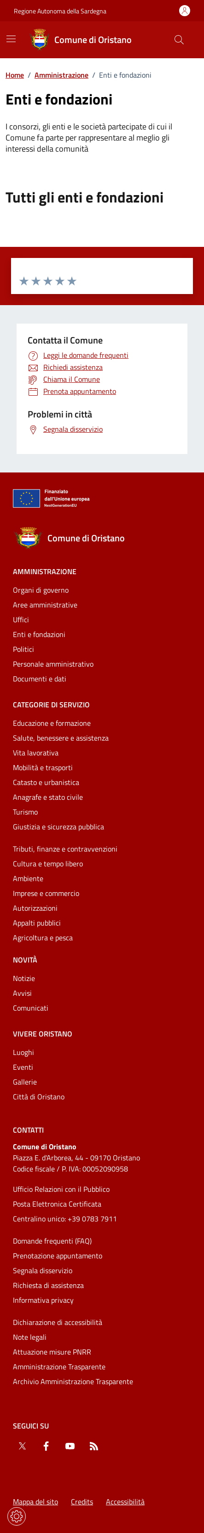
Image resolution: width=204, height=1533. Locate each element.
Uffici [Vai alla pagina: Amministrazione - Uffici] (21, 619)
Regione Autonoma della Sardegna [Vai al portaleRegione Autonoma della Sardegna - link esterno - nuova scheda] (60, 11)
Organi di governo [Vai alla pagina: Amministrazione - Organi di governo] (41, 589)
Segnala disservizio (42, 1270)
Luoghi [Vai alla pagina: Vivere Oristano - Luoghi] (23, 1052)
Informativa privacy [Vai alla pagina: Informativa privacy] (43, 1300)
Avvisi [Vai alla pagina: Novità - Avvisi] (22, 993)
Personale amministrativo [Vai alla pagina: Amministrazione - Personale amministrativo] (53, 663)
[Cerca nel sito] (179, 40)
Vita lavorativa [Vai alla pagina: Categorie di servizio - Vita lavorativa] (35, 752)
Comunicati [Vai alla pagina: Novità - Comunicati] (30, 1007)
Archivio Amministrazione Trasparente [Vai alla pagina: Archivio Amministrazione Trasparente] (73, 1381)
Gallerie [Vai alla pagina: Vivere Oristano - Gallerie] (25, 1081)
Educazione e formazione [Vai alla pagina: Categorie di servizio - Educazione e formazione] (52, 723)
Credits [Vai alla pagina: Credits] (82, 1501)
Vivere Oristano (42, 1033)
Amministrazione (61, 74)
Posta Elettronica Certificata (57, 1203)
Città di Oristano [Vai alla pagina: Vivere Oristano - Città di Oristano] (38, 1096)
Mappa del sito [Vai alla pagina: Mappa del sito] (35, 1501)
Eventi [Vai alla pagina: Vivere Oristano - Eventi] (23, 1067)
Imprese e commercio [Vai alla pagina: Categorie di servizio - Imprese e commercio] (46, 893)
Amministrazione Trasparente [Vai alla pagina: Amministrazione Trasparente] (59, 1366)
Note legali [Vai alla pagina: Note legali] (30, 1337)
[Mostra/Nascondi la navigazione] (11, 38)
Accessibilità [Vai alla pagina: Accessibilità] (125, 1501)
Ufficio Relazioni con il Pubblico (61, 1189)
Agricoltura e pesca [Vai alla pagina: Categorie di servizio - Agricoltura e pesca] (43, 937)
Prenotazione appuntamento (57, 1255)
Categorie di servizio (51, 704)
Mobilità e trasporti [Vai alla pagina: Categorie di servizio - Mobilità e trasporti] (43, 767)
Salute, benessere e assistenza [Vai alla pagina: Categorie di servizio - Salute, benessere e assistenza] (61, 737)
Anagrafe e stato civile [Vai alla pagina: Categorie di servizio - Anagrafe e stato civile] (48, 797)
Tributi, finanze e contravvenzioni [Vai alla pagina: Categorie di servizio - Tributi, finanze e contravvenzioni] (65, 848)
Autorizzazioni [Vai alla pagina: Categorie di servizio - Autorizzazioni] (35, 908)
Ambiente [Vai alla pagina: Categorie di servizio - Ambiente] (28, 878)
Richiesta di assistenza (48, 1285)
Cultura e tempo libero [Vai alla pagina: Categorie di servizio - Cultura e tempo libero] (48, 863)
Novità (25, 959)
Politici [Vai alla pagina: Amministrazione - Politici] (23, 649)
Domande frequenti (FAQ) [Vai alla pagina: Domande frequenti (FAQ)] (52, 1240)
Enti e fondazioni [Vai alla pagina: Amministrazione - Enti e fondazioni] (39, 634)
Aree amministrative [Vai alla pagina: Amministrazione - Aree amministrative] (45, 604)
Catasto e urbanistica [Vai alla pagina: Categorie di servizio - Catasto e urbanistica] (46, 782)
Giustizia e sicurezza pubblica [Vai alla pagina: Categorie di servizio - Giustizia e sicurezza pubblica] (58, 826)
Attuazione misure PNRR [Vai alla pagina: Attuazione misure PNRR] (52, 1351)
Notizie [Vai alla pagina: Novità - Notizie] (24, 978)
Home (15, 74)
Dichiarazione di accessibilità (57, 1322)
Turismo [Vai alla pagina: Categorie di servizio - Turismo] (25, 811)
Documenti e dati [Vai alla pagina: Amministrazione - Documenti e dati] (39, 678)
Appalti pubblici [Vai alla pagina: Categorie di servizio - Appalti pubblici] (37, 922)
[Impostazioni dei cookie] (16, 1516)
